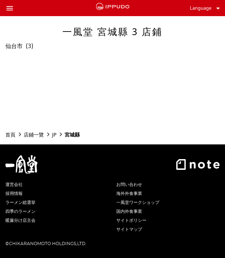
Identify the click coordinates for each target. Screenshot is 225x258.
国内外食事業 (129, 211)
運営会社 (14, 184)
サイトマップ (129, 229)
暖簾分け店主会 (20, 220)
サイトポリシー (131, 220)
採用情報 (14, 193)
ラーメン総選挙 (20, 202)
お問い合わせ (129, 184)
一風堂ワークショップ (137, 202)
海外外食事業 (129, 193)
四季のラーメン (20, 211)
